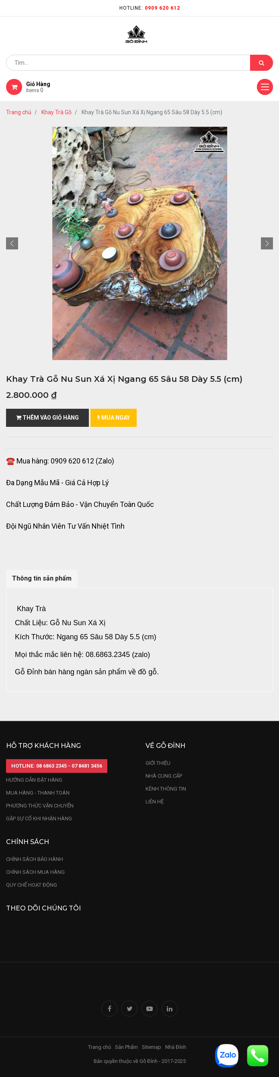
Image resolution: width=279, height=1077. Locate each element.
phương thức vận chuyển (40, 806)
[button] (12, 243)
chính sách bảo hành (34, 859)
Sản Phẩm (126, 1047)
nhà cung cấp (164, 776)
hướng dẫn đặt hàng (34, 780)
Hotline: (149, 8)
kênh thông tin (166, 789)
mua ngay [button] (113, 417)
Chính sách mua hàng (35, 872)
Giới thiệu (159, 763)
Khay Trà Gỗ (56, 112)
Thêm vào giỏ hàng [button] (47, 417)
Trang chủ (18, 112)
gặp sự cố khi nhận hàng (39, 818)
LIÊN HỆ (155, 802)
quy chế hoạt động (31, 885)
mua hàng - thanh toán (38, 793)
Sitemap (151, 1047)
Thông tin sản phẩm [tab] (42, 578)
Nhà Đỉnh (176, 1047)
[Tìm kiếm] (261, 63)
